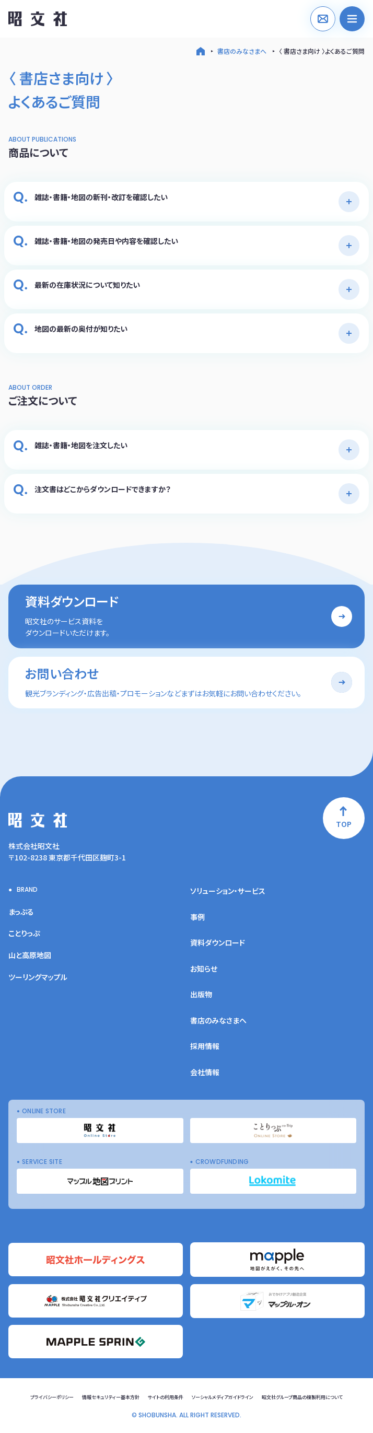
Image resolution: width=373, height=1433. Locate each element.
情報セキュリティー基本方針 (110, 1397)
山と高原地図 (29, 955)
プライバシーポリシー (52, 1397)
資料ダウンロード (217, 942)
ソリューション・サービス (227, 891)
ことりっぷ (24, 933)
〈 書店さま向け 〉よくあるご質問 (322, 50)
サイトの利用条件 (165, 1397)
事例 (197, 917)
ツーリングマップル (37, 977)
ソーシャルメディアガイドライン (222, 1397)
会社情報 (204, 1072)
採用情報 (204, 1046)
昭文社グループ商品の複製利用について (302, 1397)
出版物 (201, 994)
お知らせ (203, 968)
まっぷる (21, 911)
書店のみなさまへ (241, 50)
